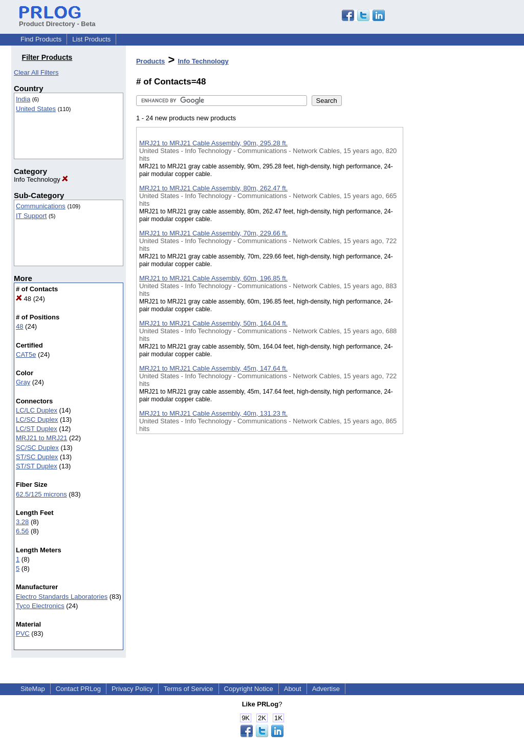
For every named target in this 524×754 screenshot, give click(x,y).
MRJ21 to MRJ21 (41, 438)
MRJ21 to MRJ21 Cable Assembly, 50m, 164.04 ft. (213, 323)
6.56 (22, 531)
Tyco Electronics (40, 606)
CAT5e (26, 354)
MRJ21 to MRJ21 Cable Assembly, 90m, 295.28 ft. (213, 143)
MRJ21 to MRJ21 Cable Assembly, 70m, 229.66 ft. (213, 233)
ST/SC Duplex (37, 457)
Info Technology (41, 179)
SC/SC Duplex (37, 447)
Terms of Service (188, 689)
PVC (23, 633)
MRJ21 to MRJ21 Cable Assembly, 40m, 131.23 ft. (213, 413)
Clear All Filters (36, 72)
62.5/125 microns (41, 494)
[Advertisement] (454, 265)
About (292, 689)
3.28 (22, 522)
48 (23, 299)
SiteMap (32, 689)
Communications (41, 206)
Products (150, 61)
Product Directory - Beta (57, 20)
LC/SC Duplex (37, 419)
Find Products (40, 39)
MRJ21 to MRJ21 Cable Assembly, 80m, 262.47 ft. (213, 188)
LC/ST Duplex (36, 429)
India (23, 99)
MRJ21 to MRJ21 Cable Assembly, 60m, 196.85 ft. (213, 278)
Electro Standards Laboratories (61, 596)
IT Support (31, 216)
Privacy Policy (132, 689)
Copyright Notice (248, 689)
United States (36, 109)
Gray (23, 382)
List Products (91, 39)
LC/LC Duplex (36, 410)
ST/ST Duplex (36, 466)
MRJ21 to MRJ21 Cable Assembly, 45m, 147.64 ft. (213, 368)
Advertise (326, 689)
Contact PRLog (78, 689)
